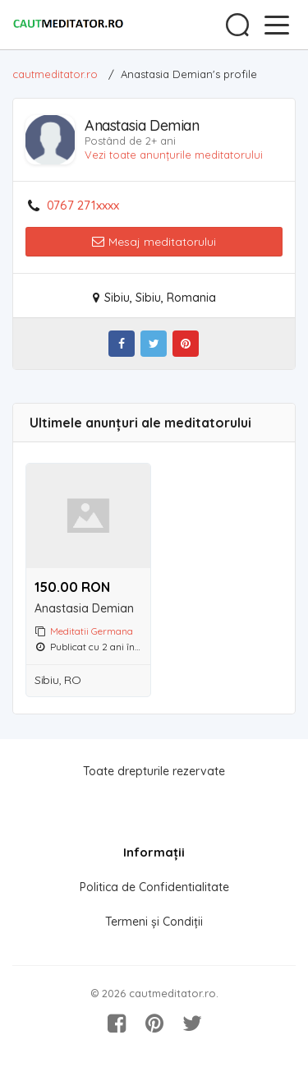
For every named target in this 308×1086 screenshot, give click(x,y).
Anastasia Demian (84, 609)
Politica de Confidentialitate (154, 887)
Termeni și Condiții (154, 921)
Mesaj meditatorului (154, 241)
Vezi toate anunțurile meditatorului (174, 154)
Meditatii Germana (91, 631)
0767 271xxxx (83, 205)
